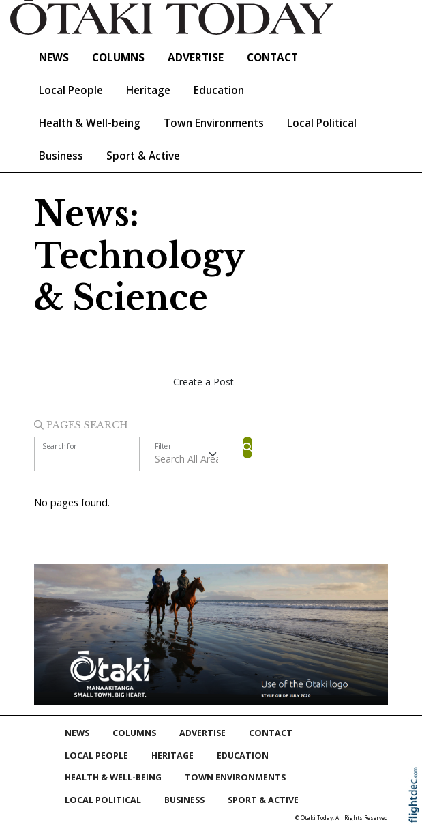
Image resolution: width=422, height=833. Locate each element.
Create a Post (203, 381)
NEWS (54, 57)
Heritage (148, 90)
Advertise (196, 57)
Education (219, 90)
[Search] (247, 447)
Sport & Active (143, 156)
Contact (272, 57)
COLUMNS (118, 57)
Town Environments (214, 123)
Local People (71, 90)
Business (61, 156)
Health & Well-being (89, 123)
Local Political (322, 123)
